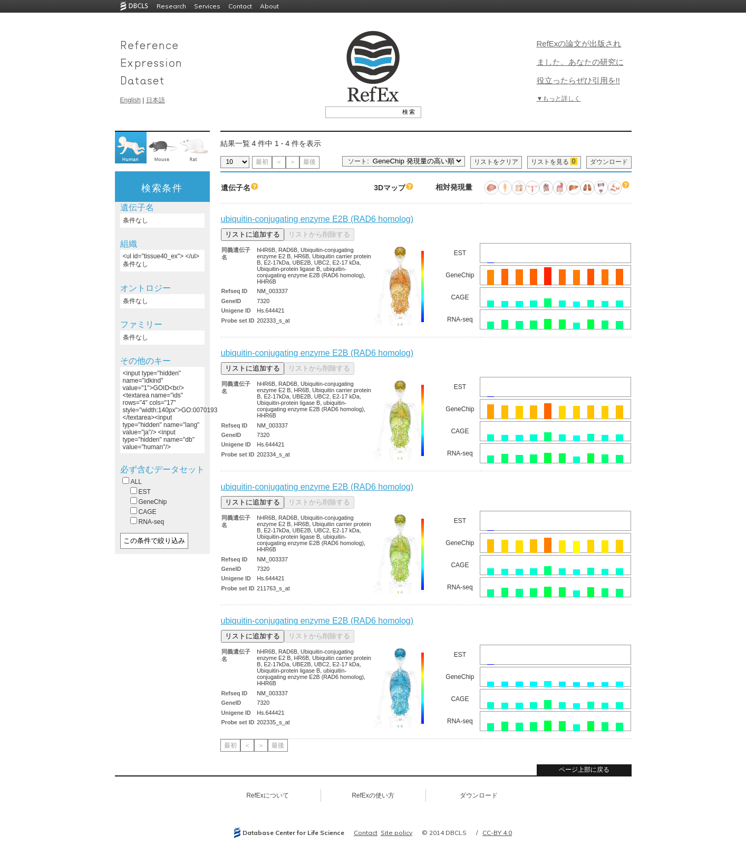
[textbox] (361, 111)
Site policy (396, 833)
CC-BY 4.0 (497, 833)
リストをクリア (496, 162)
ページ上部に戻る (584, 769)
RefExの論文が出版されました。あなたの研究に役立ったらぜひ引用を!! (580, 62)
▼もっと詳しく (559, 98)
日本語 (155, 100)
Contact (240, 6)
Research (171, 6)
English (130, 100)
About (269, 6)
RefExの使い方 (373, 795)
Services (207, 6)
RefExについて (267, 795)
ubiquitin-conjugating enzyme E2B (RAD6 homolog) (317, 219)
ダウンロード (609, 162)
